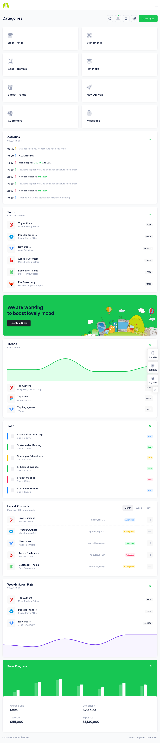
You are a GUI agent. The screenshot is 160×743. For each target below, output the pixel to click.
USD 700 (38, 162)
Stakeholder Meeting (29, 445)
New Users (24, 246)
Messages (148, 18)
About (132, 737)
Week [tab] (139, 508)
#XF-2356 (43, 176)
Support (141, 737)
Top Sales (23, 396)
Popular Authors (27, 235)
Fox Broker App (27, 282)
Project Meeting (26, 477)
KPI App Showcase (28, 467)
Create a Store (19, 323)
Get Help (152, 367)
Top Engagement (26, 407)
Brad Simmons (27, 518)
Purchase (152, 737)
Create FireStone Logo (30, 434)
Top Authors (25, 223)
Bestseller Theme (28, 270)
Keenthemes (22, 737)
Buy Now (152, 380)
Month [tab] (128, 508)
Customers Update (27, 488)
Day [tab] (149, 508)
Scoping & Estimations (30, 456)
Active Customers (28, 258)
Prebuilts (152, 354)
